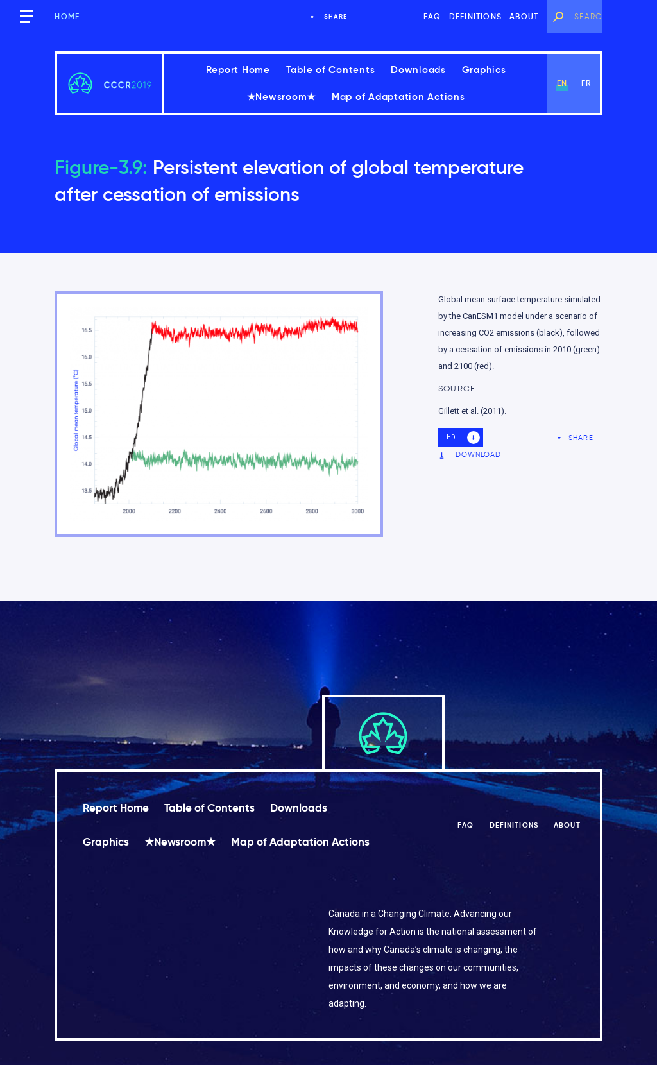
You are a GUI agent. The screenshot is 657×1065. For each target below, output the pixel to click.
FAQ (432, 16)
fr (586, 83)
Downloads (418, 70)
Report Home (238, 70)
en (562, 83)
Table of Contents (330, 70)
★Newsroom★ (281, 96)
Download (470, 454)
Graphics (484, 70)
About (523, 16)
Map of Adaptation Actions (398, 96)
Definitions (475, 16)
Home (67, 16)
